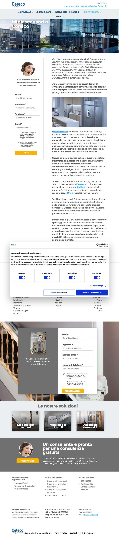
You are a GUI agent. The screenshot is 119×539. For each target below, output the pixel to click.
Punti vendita (92, 12)
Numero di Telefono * (72, 365)
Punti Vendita (87, 484)
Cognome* (20, 104)
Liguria (16, 313)
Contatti (59, 17)
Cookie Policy (75, 533)
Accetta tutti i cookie (92, 292)
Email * (18, 124)
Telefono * (20, 114)
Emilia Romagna (20, 311)
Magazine (75, 12)
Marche (58, 300)
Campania (97, 297)
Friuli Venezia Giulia (21, 297)
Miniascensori (44, 12)
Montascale (25, 12)
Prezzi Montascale (22, 489)
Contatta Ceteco (88, 487)
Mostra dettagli (96, 286)
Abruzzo (58, 303)
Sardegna (98, 308)
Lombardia (18, 300)
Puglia (99, 300)
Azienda (84, 490)
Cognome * (67, 345)
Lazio (58, 305)
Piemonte (17, 303)
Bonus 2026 (61, 12)
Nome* (18, 94)
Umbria (58, 297)
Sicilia (99, 311)
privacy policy (75, 375)
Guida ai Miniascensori (57, 481)
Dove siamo (89, 533)
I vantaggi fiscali (21, 483)
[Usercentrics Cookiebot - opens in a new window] (98, 245)
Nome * (65, 334)
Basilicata (98, 303)
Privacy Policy (61, 533)
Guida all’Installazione (56, 495)
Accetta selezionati (59, 292)
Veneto (16, 308)
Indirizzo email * (70, 355)
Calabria (98, 305)
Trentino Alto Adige (21, 305)
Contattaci (27, 461)
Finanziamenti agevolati (24, 486)
